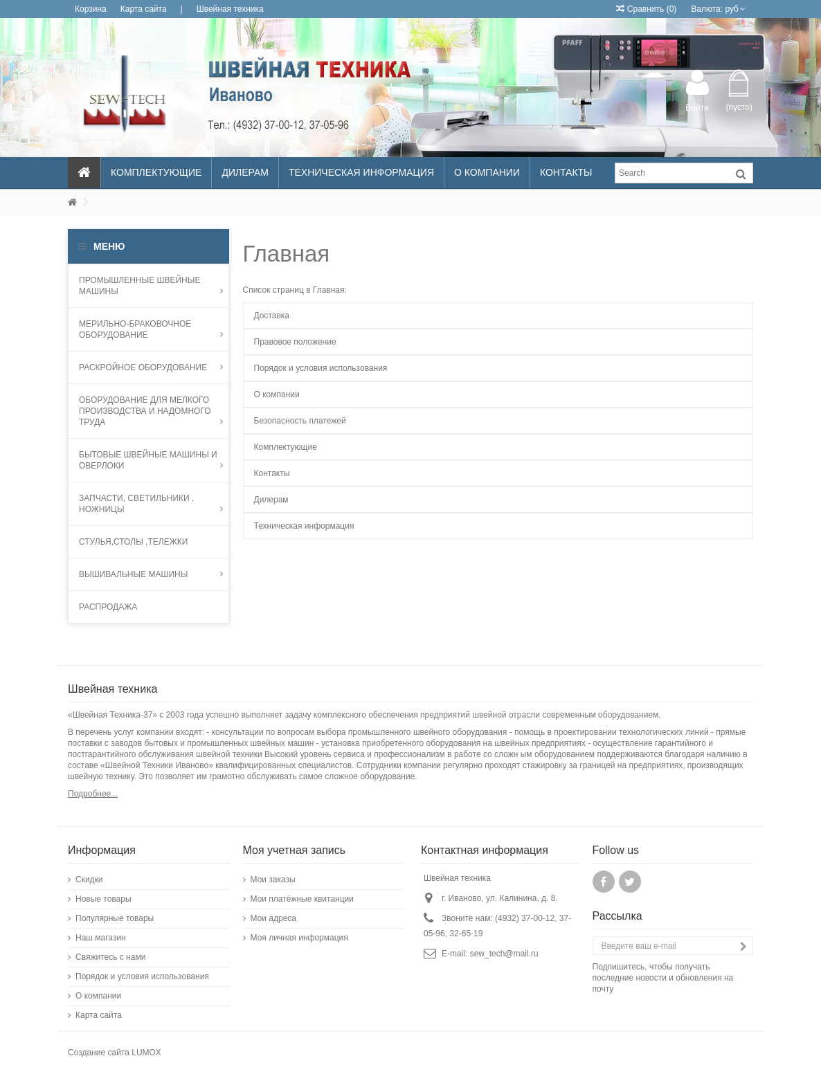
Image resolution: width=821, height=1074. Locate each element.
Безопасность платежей (300, 421)
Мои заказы (273, 879)
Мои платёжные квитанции (302, 899)
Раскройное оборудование (151, 367)
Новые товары (103, 899)
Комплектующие (285, 447)
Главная (286, 253)
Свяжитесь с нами (110, 957)
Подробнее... (93, 794)
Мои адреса (274, 918)
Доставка (272, 315)
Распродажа (108, 607)
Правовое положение (295, 342)
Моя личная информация (299, 938)
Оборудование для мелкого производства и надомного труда (151, 411)
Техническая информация (304, 526)
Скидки (89, 879)
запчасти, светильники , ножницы (151, 503)
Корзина (91, 9)
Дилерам (271, 499)
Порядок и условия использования (321, 368)
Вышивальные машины (151, 574)
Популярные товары (114, 918)
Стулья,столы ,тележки (133, 542)
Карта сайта (143, 9)
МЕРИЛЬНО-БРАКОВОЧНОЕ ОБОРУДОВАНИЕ (151, 329)
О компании (277, 394)
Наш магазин (100, 938)
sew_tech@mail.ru (504, 953)
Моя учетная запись (294, 850)
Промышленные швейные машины (151, 285)
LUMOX (146, 1052)
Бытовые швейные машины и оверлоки (151, 460)
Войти (697, 107)
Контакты (272, 473)
